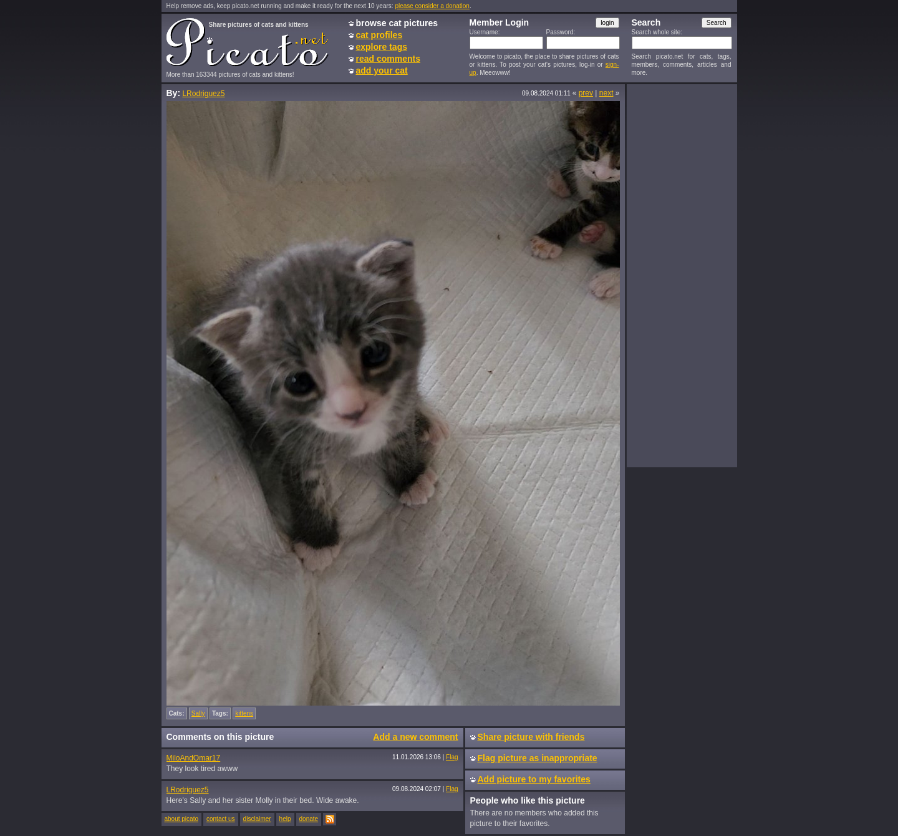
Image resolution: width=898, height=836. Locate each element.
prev (586, 93)
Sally (198, 713)
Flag (452, 757)
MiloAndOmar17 (194, 758)
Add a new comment (415, 737)
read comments (388, 59)
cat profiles (379, 35)
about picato (182, 818)
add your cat (382, 70)
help (285, 818)
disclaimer (257, 818)
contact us (220, 818)
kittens (244, 713)
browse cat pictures (397, 23)
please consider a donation (432, 5)
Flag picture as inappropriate (537, 758)
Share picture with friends (531, 737)
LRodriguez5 (203, 93)
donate (309, 818)
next (606, 93)
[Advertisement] (681, 275)
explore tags (381, 47)
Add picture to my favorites (534, 779)
